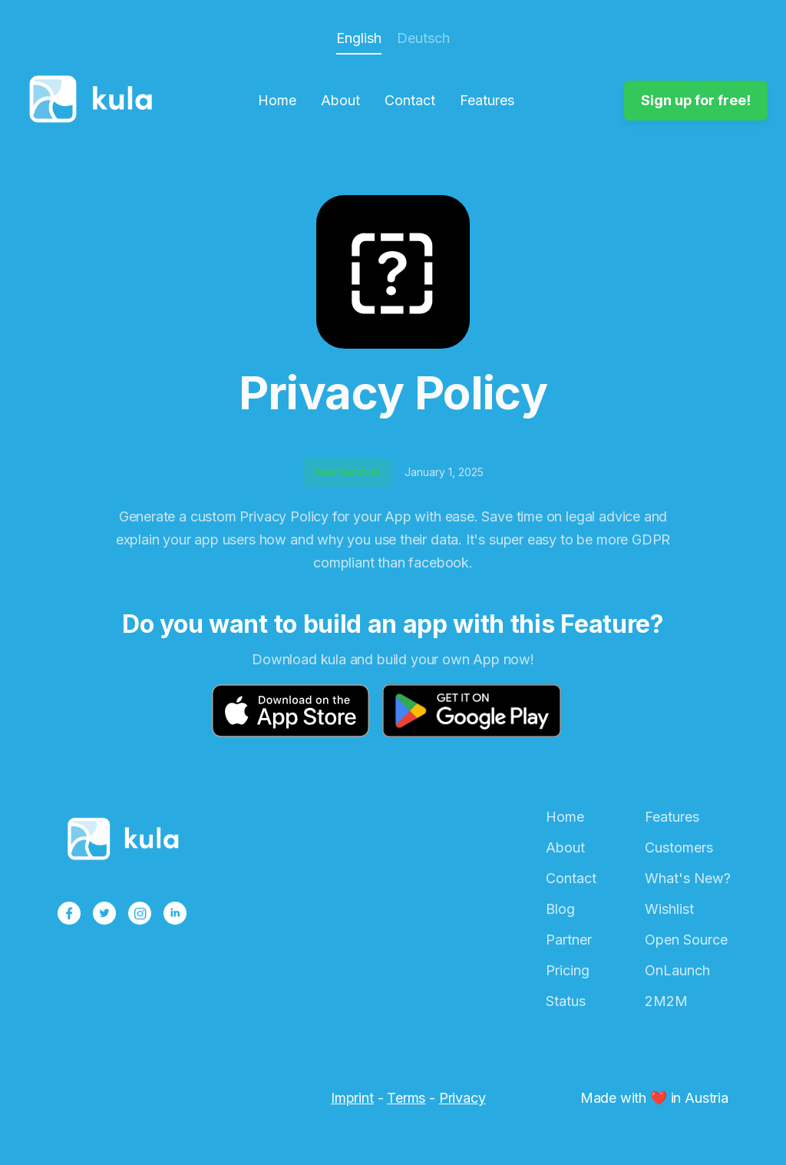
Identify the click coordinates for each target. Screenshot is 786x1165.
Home (277, 100)
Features (487, 100)
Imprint (352, 1098)
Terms (406, 1098)
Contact (410, 100)
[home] (95, 100)
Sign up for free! (696, 100)
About (340, 100)
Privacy (462, 1098)
